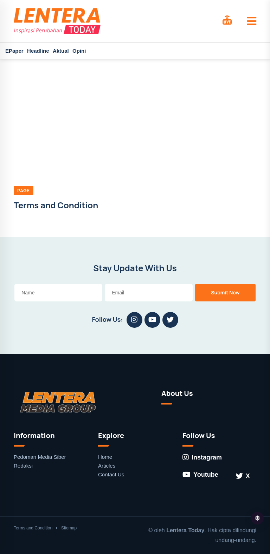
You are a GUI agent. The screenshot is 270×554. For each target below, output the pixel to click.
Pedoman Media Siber (40, 457)
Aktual (61, 51)
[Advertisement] (135, 112)
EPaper (14, 51)
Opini (79, 51)
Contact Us (111, 474)
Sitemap (69, 528)
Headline (38, 51)
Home (105, 457)
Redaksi (23, 466)
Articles (106, 466)
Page (23, 190)
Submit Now (225, 292)
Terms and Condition (33, 528)
